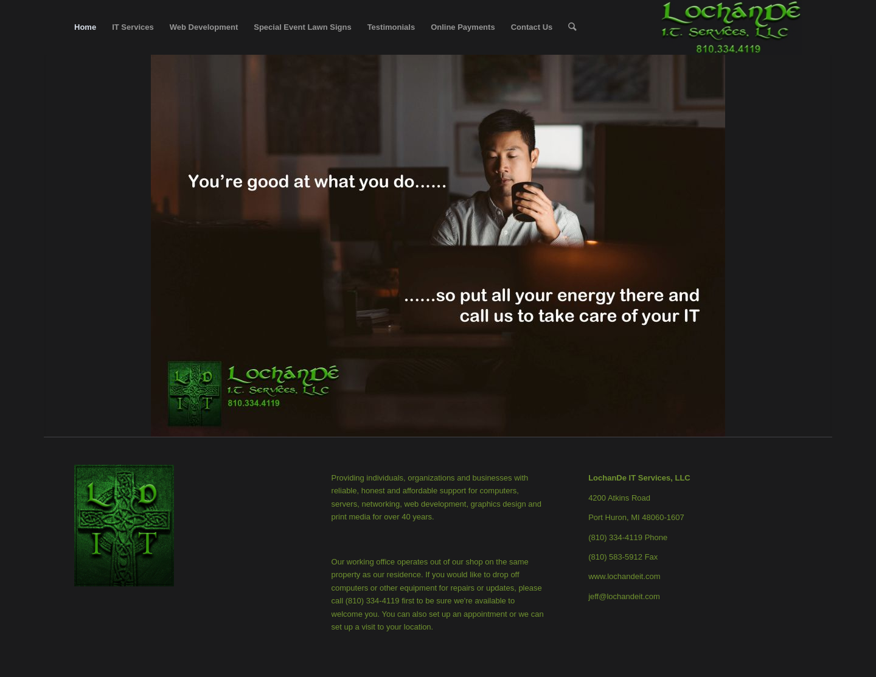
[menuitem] (85, 27)
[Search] (572, 27)
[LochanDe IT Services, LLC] (731, 27)
